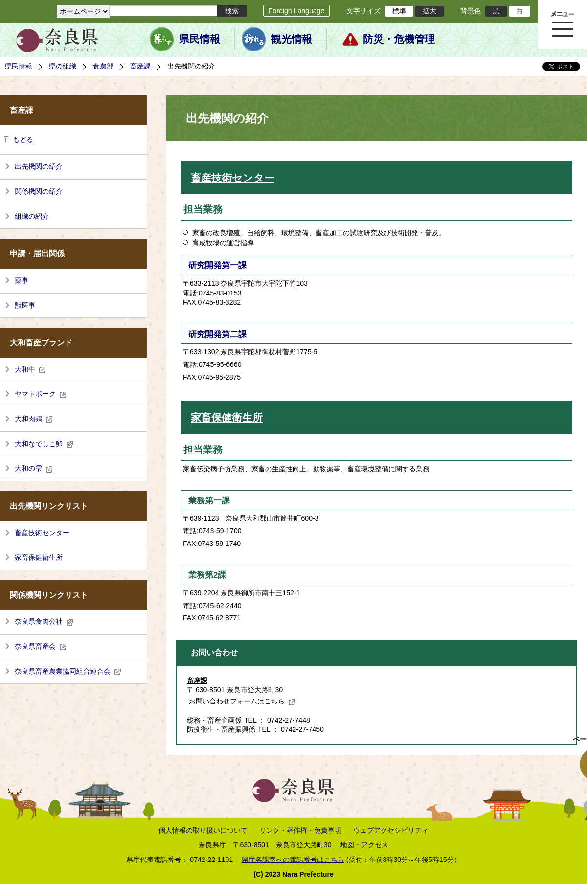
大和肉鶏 (34, 419)
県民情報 (199, 39)
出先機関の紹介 (39, 166)
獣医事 (25, 305)
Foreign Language (296, 11)
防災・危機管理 (399, 39)
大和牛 (30, 369)
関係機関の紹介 (39, 191)
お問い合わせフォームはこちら (242, 701)
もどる (23, 139)
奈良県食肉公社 (44, 621)
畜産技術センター (42, 533)
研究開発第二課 (217, 334)
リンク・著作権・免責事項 (300, 830)
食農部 (103, 66)
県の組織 (62, 66)
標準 (399, 11)
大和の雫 (34, 468)
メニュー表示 (562, 24)
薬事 (21, 280)
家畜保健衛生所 (39, 557)
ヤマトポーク (41, 394)
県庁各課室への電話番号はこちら (293, 859)
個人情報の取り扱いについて (203, 830)
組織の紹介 (32, 216)
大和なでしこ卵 (44, 444)
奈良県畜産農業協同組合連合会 (68, 671)
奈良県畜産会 (41, 646)
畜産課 (140, 66)
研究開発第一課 (217, 265)
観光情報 (291, 39)
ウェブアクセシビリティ (391, 830)
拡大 (429, 11)
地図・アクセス (364, 845)
